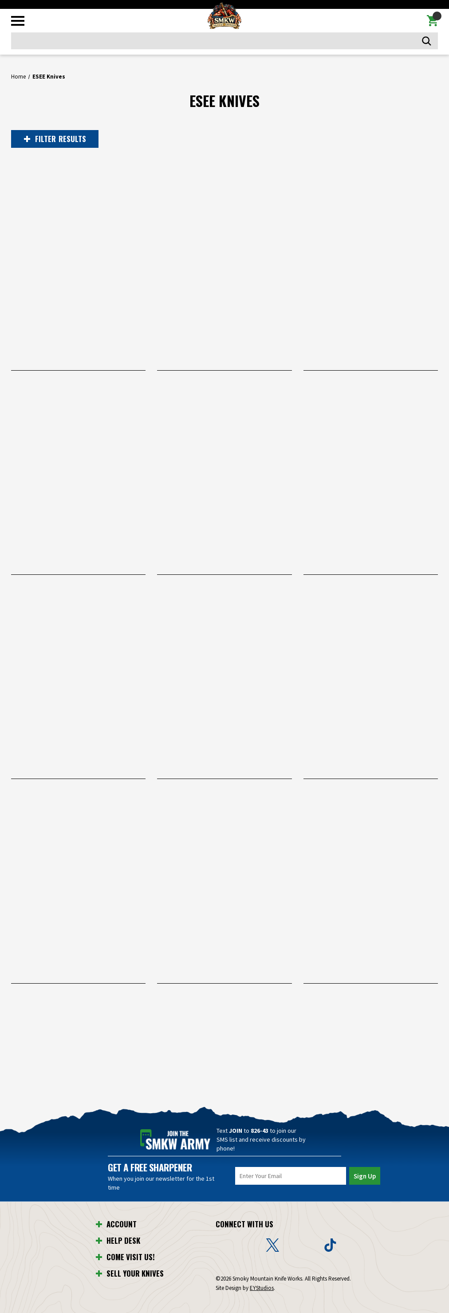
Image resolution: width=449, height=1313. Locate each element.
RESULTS (54, 139)
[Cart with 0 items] (432, 21)
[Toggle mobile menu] (17, 21)
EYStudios (262, 1288)
